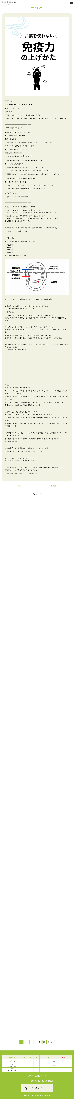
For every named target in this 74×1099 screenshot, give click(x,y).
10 (40, 1042)
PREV (20, 486)
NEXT (53, 486)
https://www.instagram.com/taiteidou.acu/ (22, 473)
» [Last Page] (53, 1042)
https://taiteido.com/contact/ (17, 196)
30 (48, 1042)
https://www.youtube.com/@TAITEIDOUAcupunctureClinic (29, 142)
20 (44, 1042)
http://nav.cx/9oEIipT (13, 153)
